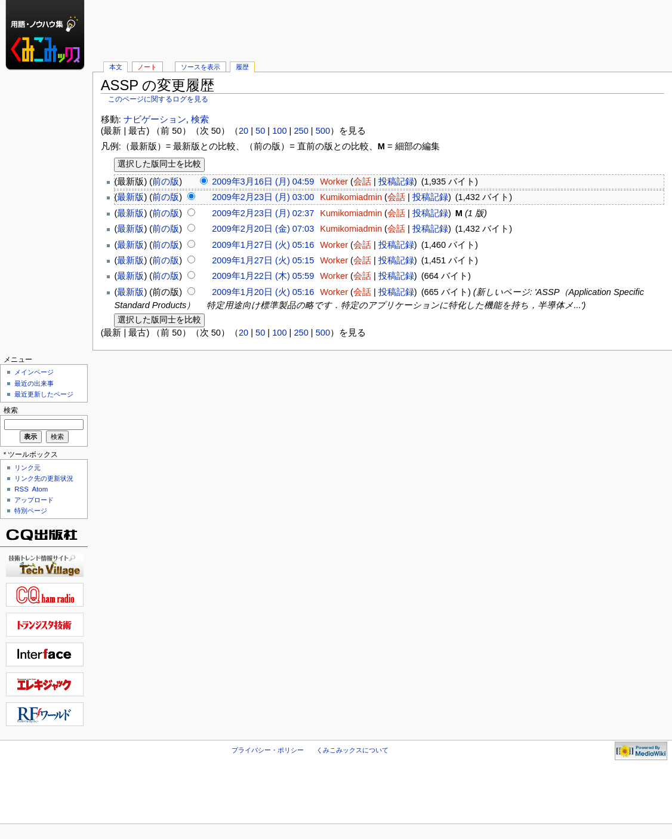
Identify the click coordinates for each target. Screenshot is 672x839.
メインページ (34, 372)
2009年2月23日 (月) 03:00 (263, 197)
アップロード (34, 499)
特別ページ (30, 510)
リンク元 (27, 467)
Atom (40, 489)
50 (260, 131)
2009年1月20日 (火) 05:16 (263, 292)
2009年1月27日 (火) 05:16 (263, 245)
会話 (362, 181)
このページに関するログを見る (158, 99)
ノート (147, 66)
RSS (21, 489)
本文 (115, 66)
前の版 (165, 181)
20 (243, 131)
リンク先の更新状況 (43, 478)
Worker (334, 181)
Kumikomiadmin (351, 197)
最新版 (130, 197)
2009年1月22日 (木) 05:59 (263, 276)
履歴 (242, 66)
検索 (200, 119)
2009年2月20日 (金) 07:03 (263, 228)
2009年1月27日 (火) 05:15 (263, 260)
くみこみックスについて (352, 750)
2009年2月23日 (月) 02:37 (263, 213)
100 (279, 131)
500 (323, 131)
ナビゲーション (155, 119)
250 (301, 131)
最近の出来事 (34, 383)
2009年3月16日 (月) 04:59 (263, 181)
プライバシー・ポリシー (268, 750)
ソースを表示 (200, 66)
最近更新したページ (43, 394)
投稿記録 (396, 181)
